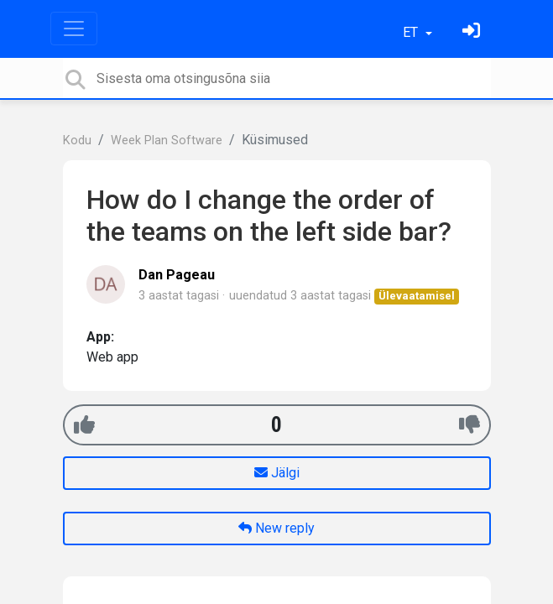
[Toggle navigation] (73, 28)
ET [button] (412, 32)
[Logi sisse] (473, 32)
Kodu (77, 140)
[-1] (469, 425)
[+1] (84, 425)
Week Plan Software (166, 140)
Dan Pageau (176, 275)
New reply (276, 528)
